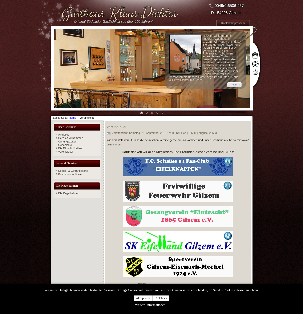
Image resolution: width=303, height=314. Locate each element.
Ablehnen (161, 298)
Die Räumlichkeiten (70, 148)
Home (72, 117)
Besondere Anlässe (70, 174)
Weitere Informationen (150, 305)
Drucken (181, 132)
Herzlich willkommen (70, 138)
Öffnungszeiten (67, 141)
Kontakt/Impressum (233, 23)
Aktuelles (63, 134)
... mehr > (234, 84)
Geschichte (65, 144)
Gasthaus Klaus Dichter (118, 13)
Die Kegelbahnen (68, 193)
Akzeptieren (143, 298)
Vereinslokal (65, 151)
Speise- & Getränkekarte (73, 170)
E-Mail (193, 132)
